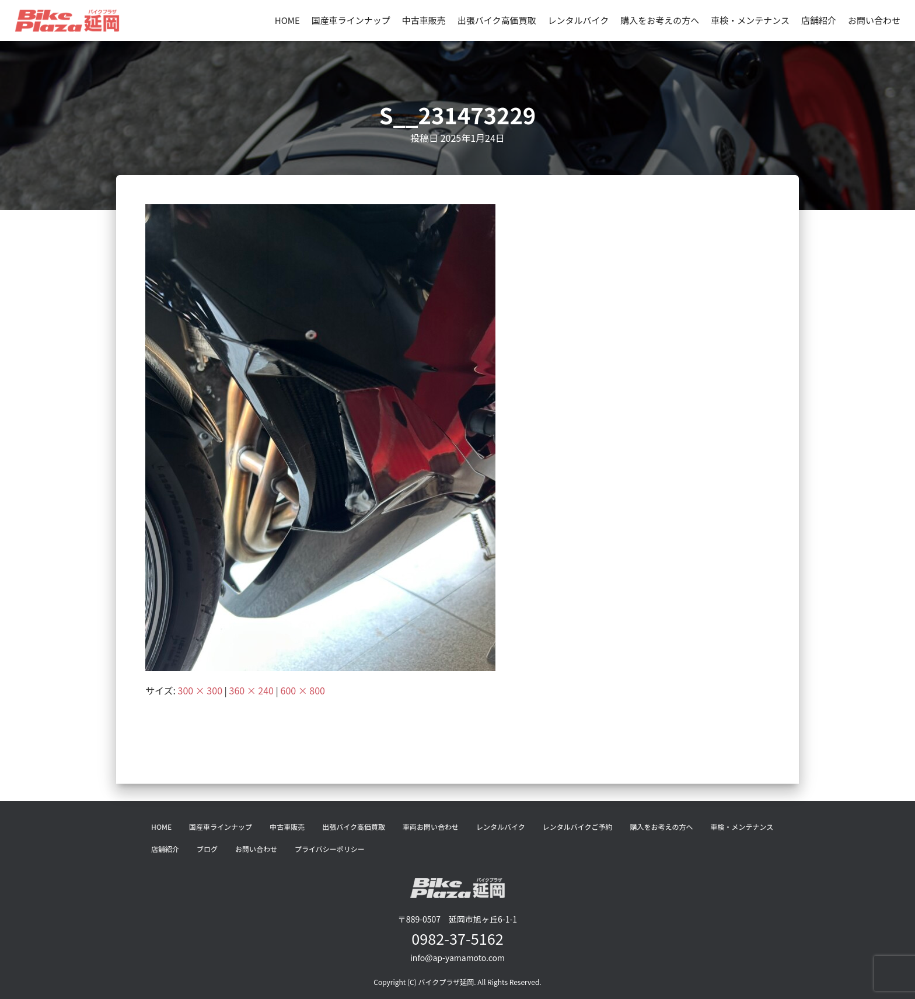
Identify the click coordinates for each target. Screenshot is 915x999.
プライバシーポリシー (330, 849)
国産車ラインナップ (351, 20)
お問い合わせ (874, 20)
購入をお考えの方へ (659, 20)
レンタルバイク (578, 20)
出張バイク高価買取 (497, 20)
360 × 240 (251, 690)
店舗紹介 (818, 20)
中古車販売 (424, 20)
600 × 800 (303, 690)
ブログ (207, 849)
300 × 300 (200, 690)
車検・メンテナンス (750, 20)
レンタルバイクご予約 (578, 827)
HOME (287, 20)
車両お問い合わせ (431, 827)
